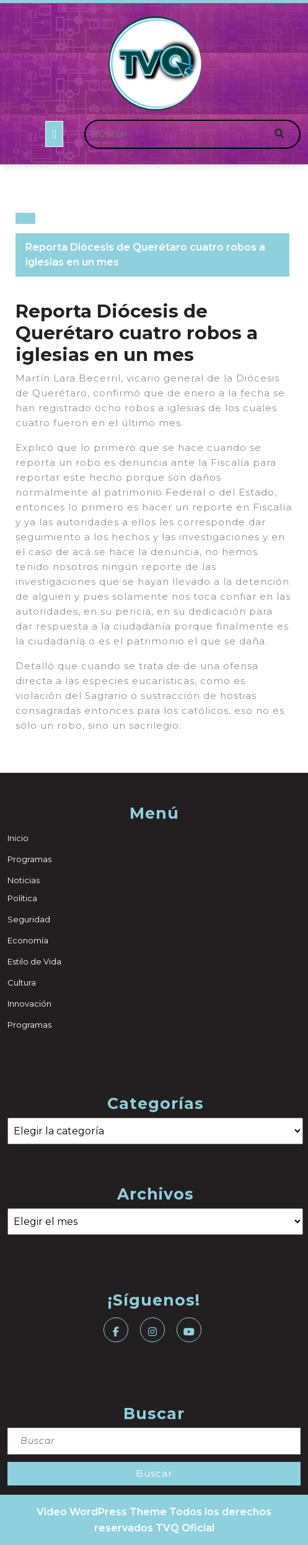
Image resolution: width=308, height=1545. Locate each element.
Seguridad (28, 919)
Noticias (23, 880)
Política (22, 898)
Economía (27, 940)
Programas (29, 859)
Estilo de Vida (34, 961)
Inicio (18, 838)
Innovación (29, 1003)
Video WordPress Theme (102, 1512)
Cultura (21, 982)
